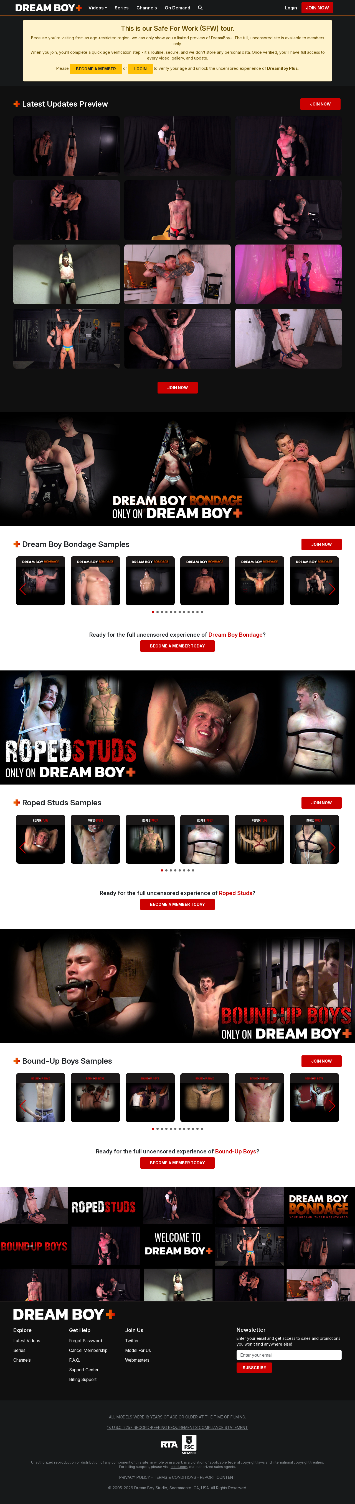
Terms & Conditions (175, 1477)
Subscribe (254, 1367)
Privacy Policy (134, 1477)
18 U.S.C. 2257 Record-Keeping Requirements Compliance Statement (177, 1427)
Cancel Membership (88, 1350)
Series (122, 8)
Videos (96, 8)
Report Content (218, 1477)
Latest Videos (26, 1340)
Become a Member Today (177, 646)
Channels (146, 8)
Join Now (317, 8)
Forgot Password (85, 1340)
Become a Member (96, 68)
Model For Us (138, 1350)
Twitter (132, 1340)
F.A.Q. (74, 1360)
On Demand (177, 8)
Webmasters (137, 1360)
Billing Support (83, 1379)
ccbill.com (179, 1467)
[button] (22, 589)
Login (291, 8)
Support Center (83, 1369)
